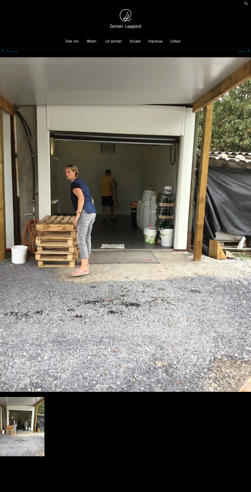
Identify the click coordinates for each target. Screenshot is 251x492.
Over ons (72, 41)
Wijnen (91, 41)
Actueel (135, 41)
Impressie (155, 41)
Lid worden (113, 41)
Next (245, 51)
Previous (9, 51)
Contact (175, 41)
